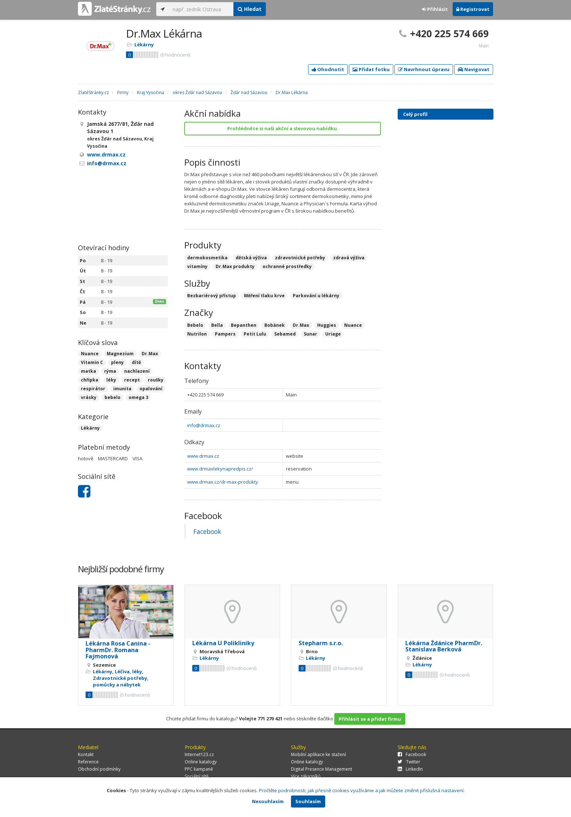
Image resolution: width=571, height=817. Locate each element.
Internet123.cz (199, 754)
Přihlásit (435, 9)
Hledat (249, 8)
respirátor (93, 389)
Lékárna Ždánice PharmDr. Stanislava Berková (443, 646)
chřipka (89, 380)
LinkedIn (410, 769)
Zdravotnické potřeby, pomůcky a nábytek (121, 681)
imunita (122, 389)
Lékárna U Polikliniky (223, 643)
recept (132, 380)
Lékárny (144, 44)
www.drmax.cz (203, 456)
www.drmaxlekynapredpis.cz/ (220, 468)
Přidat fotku (371, 69)
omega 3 (138, 397)
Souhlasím (308, 801)
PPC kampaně (199, 769)
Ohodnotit (328, 69)
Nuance (90, 354)
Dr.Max (150, 354)
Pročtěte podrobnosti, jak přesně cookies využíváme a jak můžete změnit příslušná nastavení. (362, 790)
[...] (201, 9)
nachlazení (137, 371)
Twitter (409, 762)
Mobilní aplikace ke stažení (318, 754)
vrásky (89, 397)
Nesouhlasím (268, 801)
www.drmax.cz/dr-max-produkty (222, 482)
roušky (156, 380)
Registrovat (472, 9)
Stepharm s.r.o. (321, 643)
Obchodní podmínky (99, 769)
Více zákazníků (305, 776)
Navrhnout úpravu (423, 69)
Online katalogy (201, 762)
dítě (136, 362)
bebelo (113, 397)
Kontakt (86, 754)
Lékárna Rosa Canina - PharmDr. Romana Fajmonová (118, 649)
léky (111, 380)
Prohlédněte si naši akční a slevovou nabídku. (282, 128)
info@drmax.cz (203, 425)
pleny (117, 362)
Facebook (207, 531)
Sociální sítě (197, 776)
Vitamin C (92, 362)
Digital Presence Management (321, 769)
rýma (110, 371)
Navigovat (473, 69)
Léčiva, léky (128, 671)
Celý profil (415, 114)
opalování (150, 389)
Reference (88, 762)
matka (88, 371)
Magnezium (120, 354)
